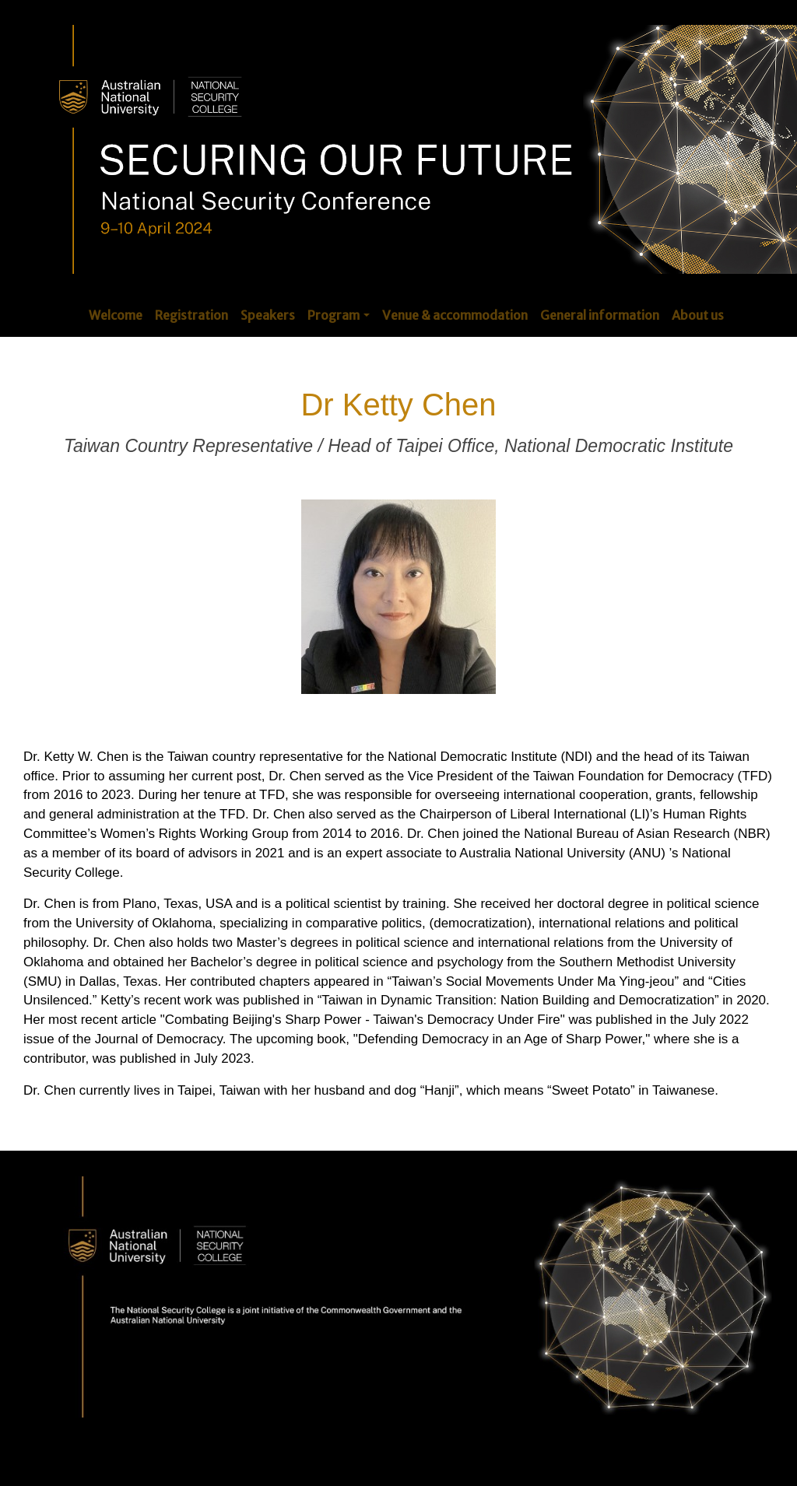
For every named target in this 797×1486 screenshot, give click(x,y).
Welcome (115, 315)
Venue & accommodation (455, 315)
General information (599, 315)
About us (698, 315)
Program (333, 315)
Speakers (268, 315)
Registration (191, 315)
